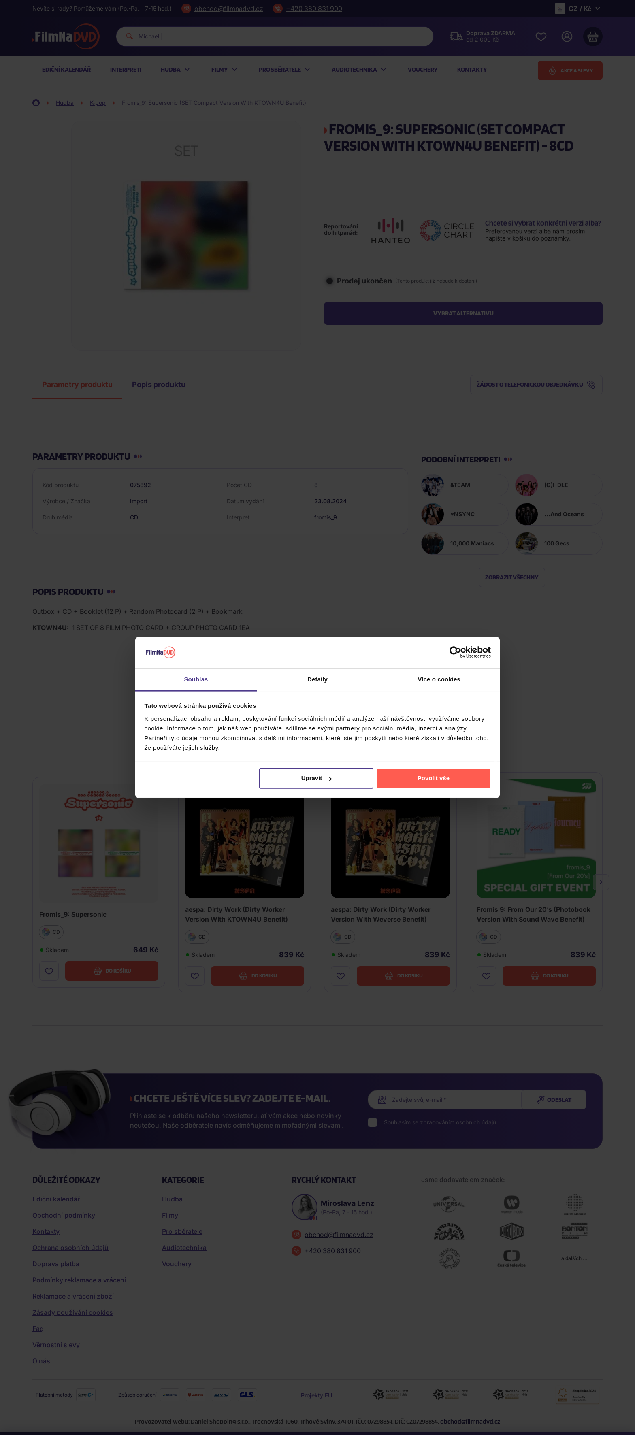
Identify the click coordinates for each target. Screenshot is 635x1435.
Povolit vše (434, 778)
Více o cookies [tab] (439, 679)
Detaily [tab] (317, 679)
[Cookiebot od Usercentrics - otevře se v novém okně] (455, 652)
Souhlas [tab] (196, 679)
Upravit (316, 778)
